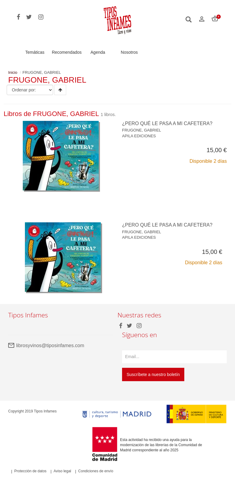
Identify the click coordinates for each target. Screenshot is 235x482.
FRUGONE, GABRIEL (141, 130)
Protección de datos (30, 471)
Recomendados (67, 52)
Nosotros (129, 52)
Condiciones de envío (95, 471)
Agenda (97, 52)
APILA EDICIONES (139, 136)
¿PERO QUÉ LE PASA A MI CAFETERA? (167, 123)
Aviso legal (62, 471)
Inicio (12, 72)
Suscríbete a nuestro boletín (153, 374)
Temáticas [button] (34, 52)
